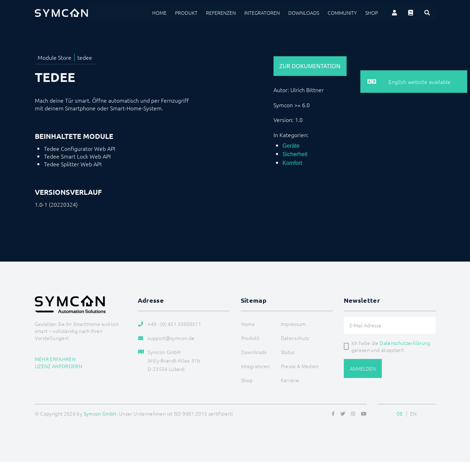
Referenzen (221, 12)
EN (413, 413)
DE (400, 413)
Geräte (291, 146)
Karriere (290, 380)
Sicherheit (295, 154)
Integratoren (262, 12)
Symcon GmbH (100, 413)
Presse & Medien (300, 366)
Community (342, 12)
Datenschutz (295, 337)
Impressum (293, 323)
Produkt (186, 12)
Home (159, 12)
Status (288, 351)
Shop (371, 12)
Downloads (303, 12)
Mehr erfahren (55, 358)
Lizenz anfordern (59, 366)
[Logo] (61, 12)
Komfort (292, 163)
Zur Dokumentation (310, 66)
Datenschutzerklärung (405, 342)
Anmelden (363, 368)
